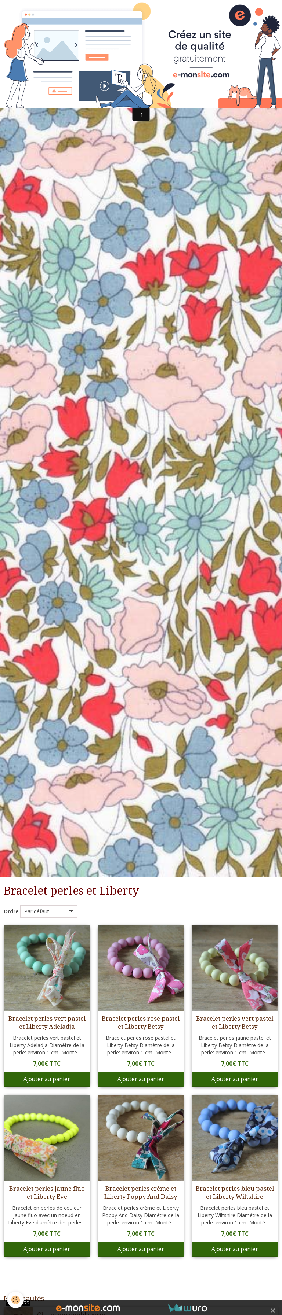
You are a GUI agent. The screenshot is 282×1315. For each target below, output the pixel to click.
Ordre (11, 911)
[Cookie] (15, 1300)
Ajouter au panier (47, 1079)
